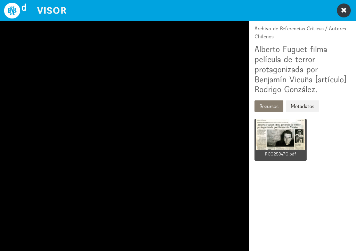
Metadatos (302, 106)
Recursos (268, 106)
